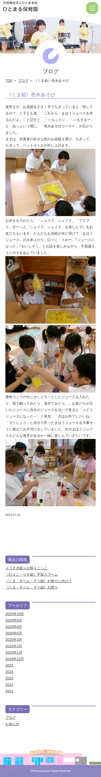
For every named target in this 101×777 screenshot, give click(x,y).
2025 (9, 665)
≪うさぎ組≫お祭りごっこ (26, 568)
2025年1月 (13, 652)
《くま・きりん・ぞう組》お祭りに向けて (38, 581)
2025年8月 (13, 627)
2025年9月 (13, 620)
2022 (9, 685)
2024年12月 (14, 659)
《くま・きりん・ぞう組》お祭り (31, 587)
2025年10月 (14, 614)
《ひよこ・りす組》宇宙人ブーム (31, 574)
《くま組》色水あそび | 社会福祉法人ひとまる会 (37, 8)
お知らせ (12, 724)
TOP (8, 81)
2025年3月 (13, 640)
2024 (9, 672)
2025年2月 (13, 646)
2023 (9, 678)
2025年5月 (13, 633)
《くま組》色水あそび (31, 94)
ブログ (23, 81)
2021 (9, 691)
